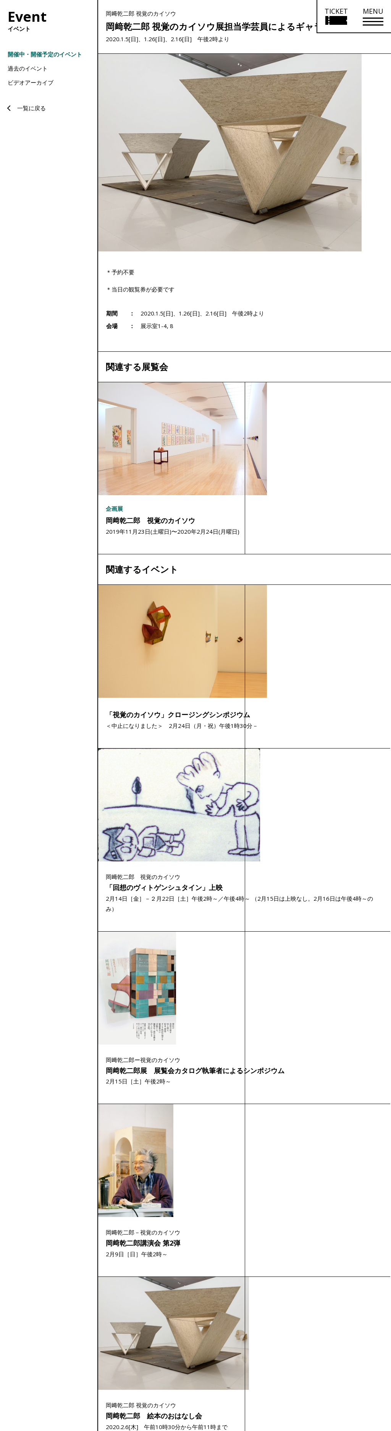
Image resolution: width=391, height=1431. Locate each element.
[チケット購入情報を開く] (336, 16)
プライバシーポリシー (353, 1374)
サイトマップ (271, 1374)
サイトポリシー (308, 1374)
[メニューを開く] (373, 16)
